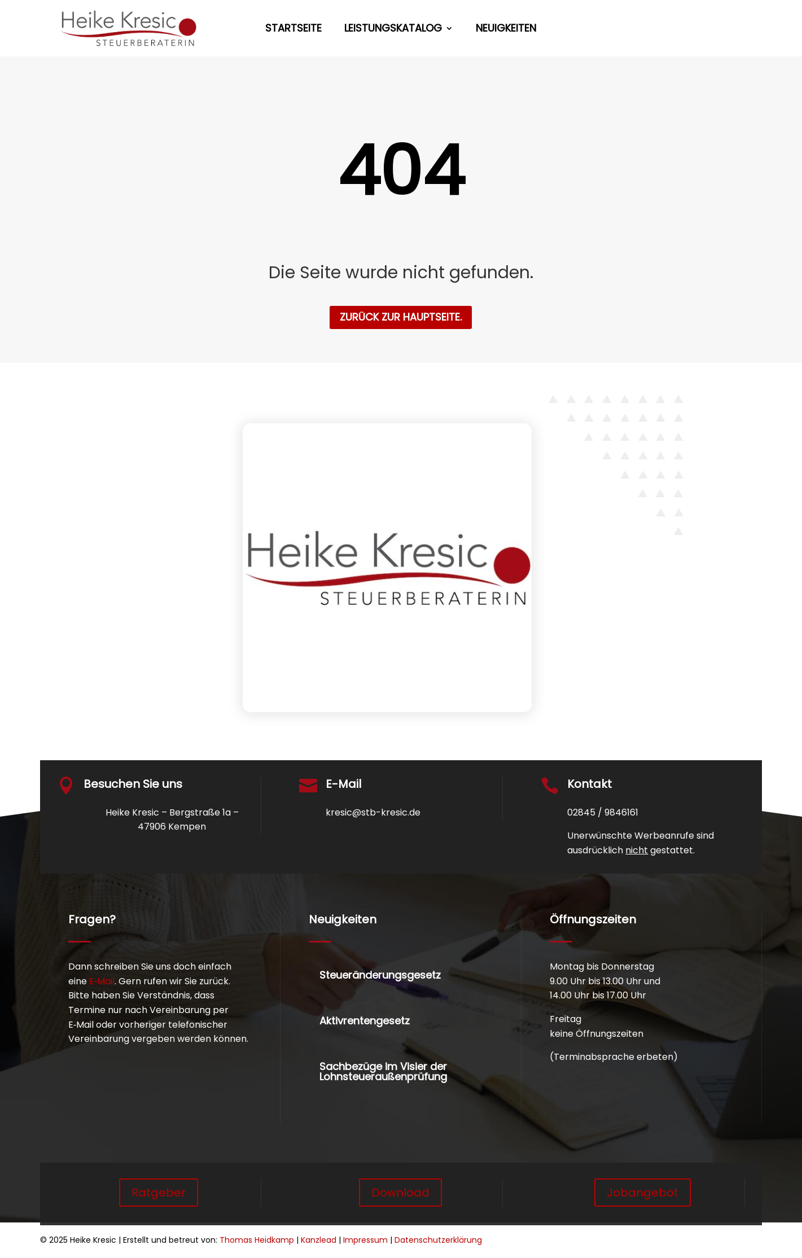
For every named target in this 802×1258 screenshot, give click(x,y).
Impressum (365, 1240)
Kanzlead (318, 1240)
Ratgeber (159, 1192)
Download (400, 1192)
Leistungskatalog (393, 29)
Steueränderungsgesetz (380, 975)
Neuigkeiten (506, 29)
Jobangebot (642, 1192)
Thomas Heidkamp (257, 1240)
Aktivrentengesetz (364, 1021)
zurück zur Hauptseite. (401, 317)
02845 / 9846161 (602, 812)
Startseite (293, 29)
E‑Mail (102, 981)
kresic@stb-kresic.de (373, 812)
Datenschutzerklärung (438, 1240)
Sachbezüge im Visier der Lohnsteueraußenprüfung (383, 1071)
